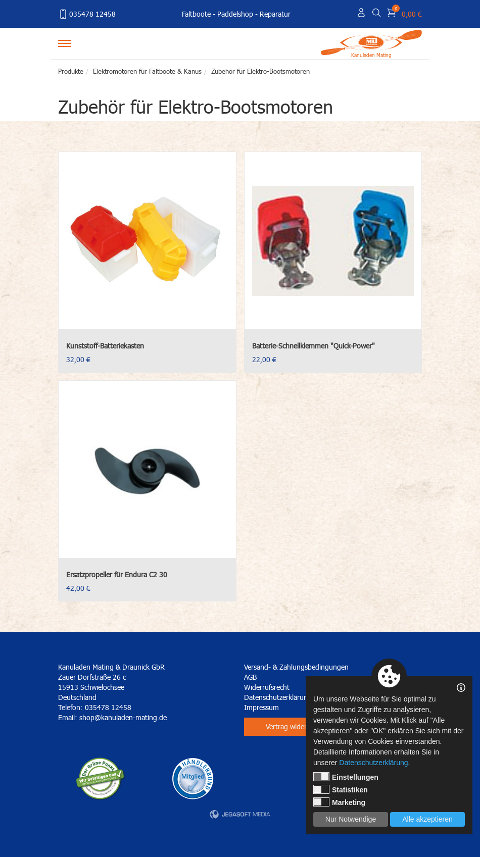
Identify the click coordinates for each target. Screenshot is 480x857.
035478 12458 (87, 14)
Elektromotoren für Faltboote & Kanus (147, 71)
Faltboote (196, 14)
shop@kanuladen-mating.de (123, 717)
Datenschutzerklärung (373, 763)
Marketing (339, 801)
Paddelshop (235, 14)
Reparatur (275, 14)
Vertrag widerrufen (294, 726)
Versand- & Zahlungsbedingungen (296, 667)
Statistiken (340, 789)
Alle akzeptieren (427, 819)
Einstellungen (345, 776)
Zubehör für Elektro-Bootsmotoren (260, 71)
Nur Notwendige (350, 819)
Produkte (70, 71)
